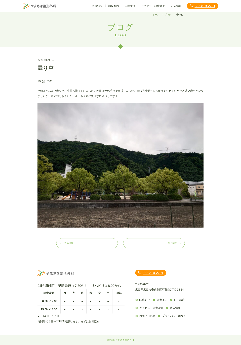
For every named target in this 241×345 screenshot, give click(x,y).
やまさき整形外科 (124, 340)
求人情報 (176, 6)
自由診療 (130, 6)
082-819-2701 (202, 6)
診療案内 (113, 6)
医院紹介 (97, 6)
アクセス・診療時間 (153, 6)
